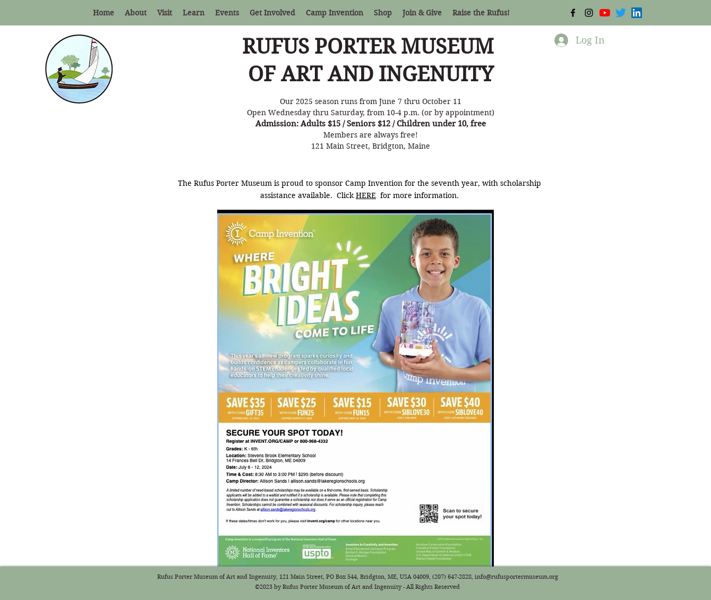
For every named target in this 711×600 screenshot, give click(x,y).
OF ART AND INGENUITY (370, 74)
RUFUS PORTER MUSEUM (370, 47)
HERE (366, 195)
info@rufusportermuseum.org (516, 576)
